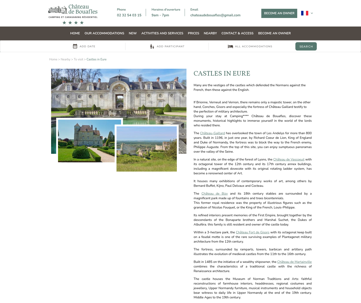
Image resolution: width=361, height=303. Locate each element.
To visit (78, 59)
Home (75, 33)
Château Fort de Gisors (253, 232)
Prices (193, 33)
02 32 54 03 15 (129, 15)
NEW (133, 33)
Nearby (210, 33)
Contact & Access (237, 33)
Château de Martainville (294, 262)
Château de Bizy (214, 193)
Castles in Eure (97, 59)
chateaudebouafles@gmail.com (215, 15)
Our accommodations (104, 33)
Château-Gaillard (212, 133)
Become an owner (279, 13)
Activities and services (162, 33)
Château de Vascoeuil (288, 159)
